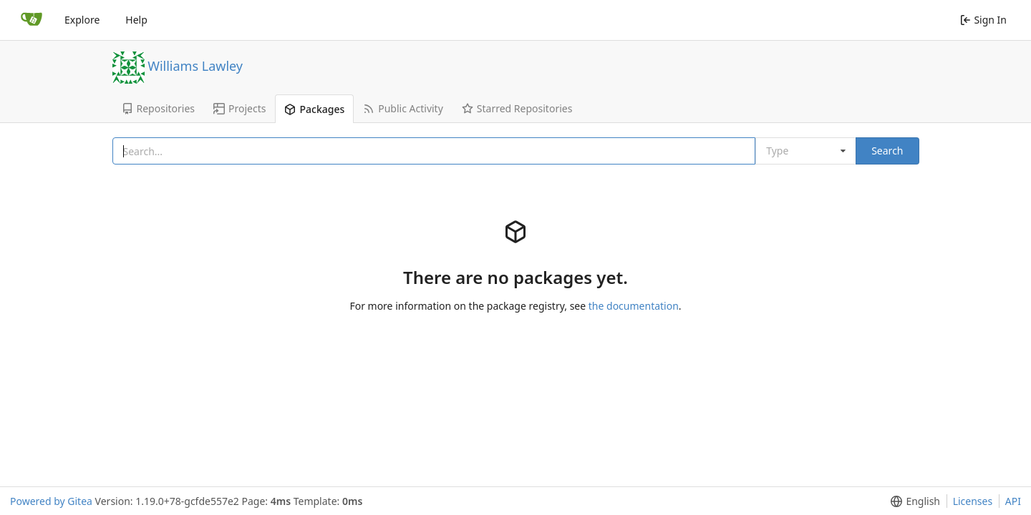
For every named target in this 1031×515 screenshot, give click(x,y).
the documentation (634, 306)
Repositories (158, 108)
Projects (239, 108)
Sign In (983, 19)
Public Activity (403, 108)
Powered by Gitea (51, 501)
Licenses (973, 501)
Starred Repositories (517, 108)
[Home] (31, 20)
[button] (912, 501)
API (1013, 501)
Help (136, 19)
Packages (314, 109)
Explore (82, 19)
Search (887, 150)
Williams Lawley (195, 65)
